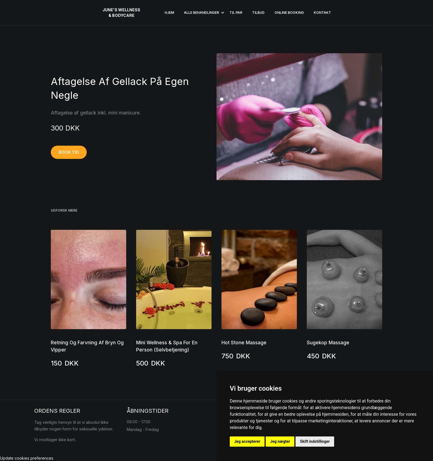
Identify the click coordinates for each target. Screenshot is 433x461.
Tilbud (258, 12)
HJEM (169, 12)
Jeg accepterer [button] (247, 441)
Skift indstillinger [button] (315, 441)
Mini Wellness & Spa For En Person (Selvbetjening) (166, 346)
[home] (121, 13)
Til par (235, 12)
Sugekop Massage (328, 342)
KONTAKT (322, 12)
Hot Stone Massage (243, 342)
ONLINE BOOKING (289, 12)
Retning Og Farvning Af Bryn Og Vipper (87, 346)
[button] (202, 12)
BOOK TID (69, 152)
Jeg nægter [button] (280, 441)
